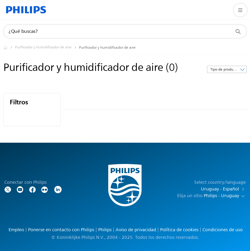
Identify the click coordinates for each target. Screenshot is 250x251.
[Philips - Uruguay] (9, 47)
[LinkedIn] (58, 189)
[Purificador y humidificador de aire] (47, 47)
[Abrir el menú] (240, 10)
